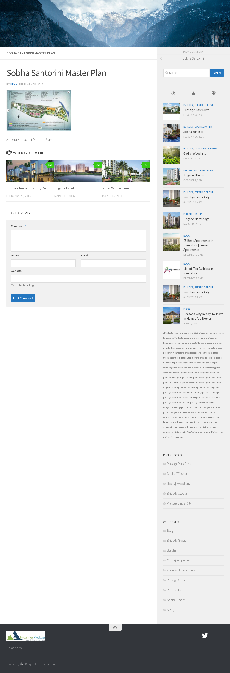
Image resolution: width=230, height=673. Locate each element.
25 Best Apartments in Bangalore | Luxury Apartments (198, 245)
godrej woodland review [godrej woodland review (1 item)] (193, 382)
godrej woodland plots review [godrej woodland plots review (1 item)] (191, 377)
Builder (188, 105)
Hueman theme (55, 664)
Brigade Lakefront (67, 188)
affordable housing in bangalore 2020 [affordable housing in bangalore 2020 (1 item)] (180, 333)
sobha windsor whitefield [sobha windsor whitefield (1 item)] (197, 427)
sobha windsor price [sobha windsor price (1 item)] (207, 422)
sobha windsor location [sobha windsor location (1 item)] (186, 422)
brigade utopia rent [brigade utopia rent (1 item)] (172, 362)
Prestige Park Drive (196, 110)
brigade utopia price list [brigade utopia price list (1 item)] (211, 357)
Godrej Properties (206, 148)
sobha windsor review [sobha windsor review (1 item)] (173, 427)
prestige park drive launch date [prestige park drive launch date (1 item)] (205, 397)
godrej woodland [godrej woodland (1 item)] (179, 367)
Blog (186, 235)
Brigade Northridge (196, 219)
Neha (13, 84)
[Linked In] (220, 636)
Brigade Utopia (193, 175)
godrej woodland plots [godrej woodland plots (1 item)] (192, 372)
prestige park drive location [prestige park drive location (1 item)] (176, 402)
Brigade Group (192, 170)
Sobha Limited (203, 126)
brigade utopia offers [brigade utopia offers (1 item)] (189, 357)
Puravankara (175, 590)
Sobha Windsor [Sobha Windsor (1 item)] (201, 412)
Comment (18, 231)
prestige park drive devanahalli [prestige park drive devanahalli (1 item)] (178, 392)
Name (15, 261)
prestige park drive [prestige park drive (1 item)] (181, 387)
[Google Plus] (213, 636)
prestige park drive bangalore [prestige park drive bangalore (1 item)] (205, 387)
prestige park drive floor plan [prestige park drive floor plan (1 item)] (208, 392)
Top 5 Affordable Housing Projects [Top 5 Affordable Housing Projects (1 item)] (203, 432)
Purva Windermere (115, 188)
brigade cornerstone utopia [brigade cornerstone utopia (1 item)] (197, 352)
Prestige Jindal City (196, 197)
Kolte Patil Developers (181, 570)
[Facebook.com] (197, 636)
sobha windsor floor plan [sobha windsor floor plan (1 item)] (193, 417)
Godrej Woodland (194, 153)
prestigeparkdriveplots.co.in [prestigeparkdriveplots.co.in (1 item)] (187, 407)
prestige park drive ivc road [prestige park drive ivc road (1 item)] (176, 397)
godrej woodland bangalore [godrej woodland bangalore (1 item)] (201, 367)
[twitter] (205, 636)
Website (16, 276)
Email (85, 261)
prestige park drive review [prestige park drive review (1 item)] (181, 412)
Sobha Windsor (193, 132)
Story (170, 610)
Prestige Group (204, 105)
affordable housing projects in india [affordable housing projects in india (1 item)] (190, 337)
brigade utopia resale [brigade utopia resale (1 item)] (192, 362)
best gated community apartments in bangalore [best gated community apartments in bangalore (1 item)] (194, 347)
